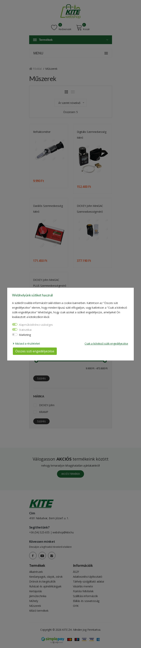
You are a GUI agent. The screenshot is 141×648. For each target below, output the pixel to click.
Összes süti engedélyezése (34, 351)
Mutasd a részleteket (26, 343)
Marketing (25, 335)
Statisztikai (25, 330)
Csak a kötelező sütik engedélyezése (106, 343)
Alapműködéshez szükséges (36, 325)
